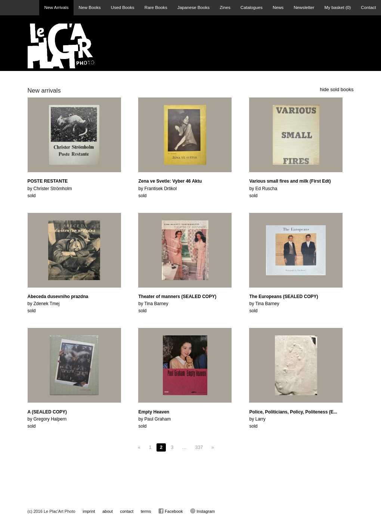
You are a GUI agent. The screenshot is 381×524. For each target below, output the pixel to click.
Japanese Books (193, 7)
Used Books (122, 7)
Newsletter (304, 7)
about (107, 511)
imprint (89, 511)
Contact (368, 7)
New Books (90, 7)
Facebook (170, 511)
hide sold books (336, 89)
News (278, 7)
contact (126, 511)
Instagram (202, 511)
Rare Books (156, 7)
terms (146, 511)
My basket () (337, 7)
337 (199, 447)
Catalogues (252, 7)
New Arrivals (56, 7)
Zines (225, 7)
